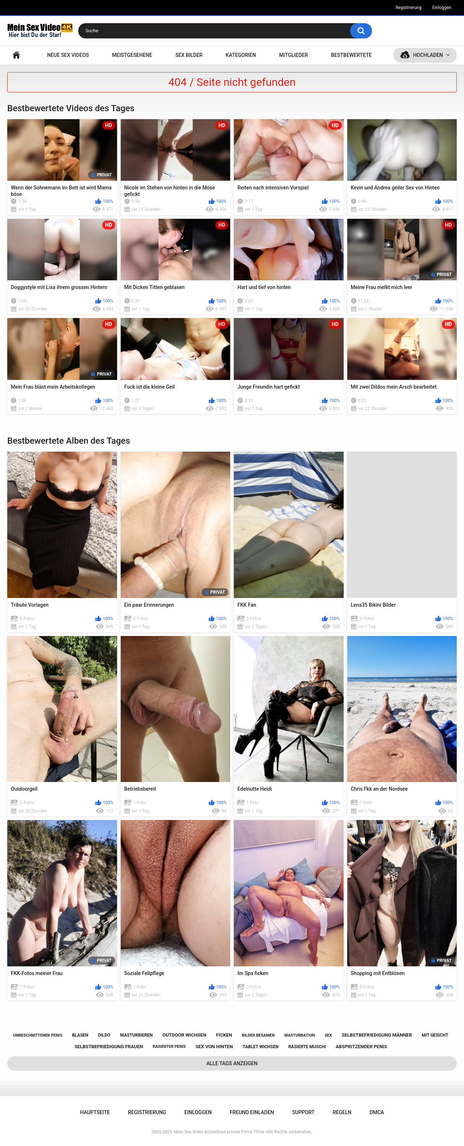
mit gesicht (435, 1035)
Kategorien (241, 55)
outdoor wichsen (184, 1035)
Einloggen (441, 7)
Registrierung (408, 7)
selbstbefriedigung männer (376, 1035)
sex (328, 1035)
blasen (80, 1035)
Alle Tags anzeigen (232, 1063)
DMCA (377, 1112)
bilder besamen (258, 1035)
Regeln (342, 1112)
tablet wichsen (260, 1046)
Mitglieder (293, 55)
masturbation (299, 1035)
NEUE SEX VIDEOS (68, 55)
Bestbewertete (351, 55)
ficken (224, 1035)
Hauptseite (16, 55)
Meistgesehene (132, 55)
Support (303, 1112)
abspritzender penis (361, 1046)
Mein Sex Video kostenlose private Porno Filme (219, 1131)
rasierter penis (169, 1046)
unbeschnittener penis (37, 1035)
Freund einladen (252, 1112)
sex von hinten (214, 1046)
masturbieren (136, 1035)
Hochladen (428, 55)
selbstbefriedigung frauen (108, 1046)
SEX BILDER (189, 55)
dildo (104, 1035)
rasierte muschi (307, 1046)
